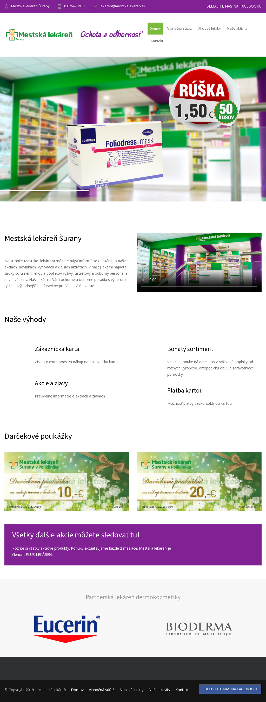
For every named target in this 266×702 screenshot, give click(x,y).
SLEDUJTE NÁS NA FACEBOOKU (234, 6)
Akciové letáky (209, 28)
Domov (155, 28)
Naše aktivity (237, 28)
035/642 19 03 (74, 6)
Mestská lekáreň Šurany (30, 6)
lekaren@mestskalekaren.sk (122, 6)
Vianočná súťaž (179, 28)
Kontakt (157, 40)
